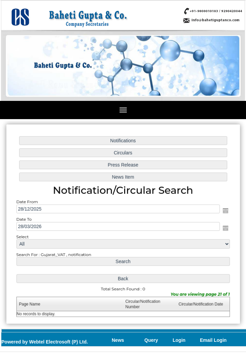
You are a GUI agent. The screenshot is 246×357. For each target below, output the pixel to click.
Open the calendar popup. (224, 210)
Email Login (213, 340)
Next (220, 71)
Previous (23, 71)
